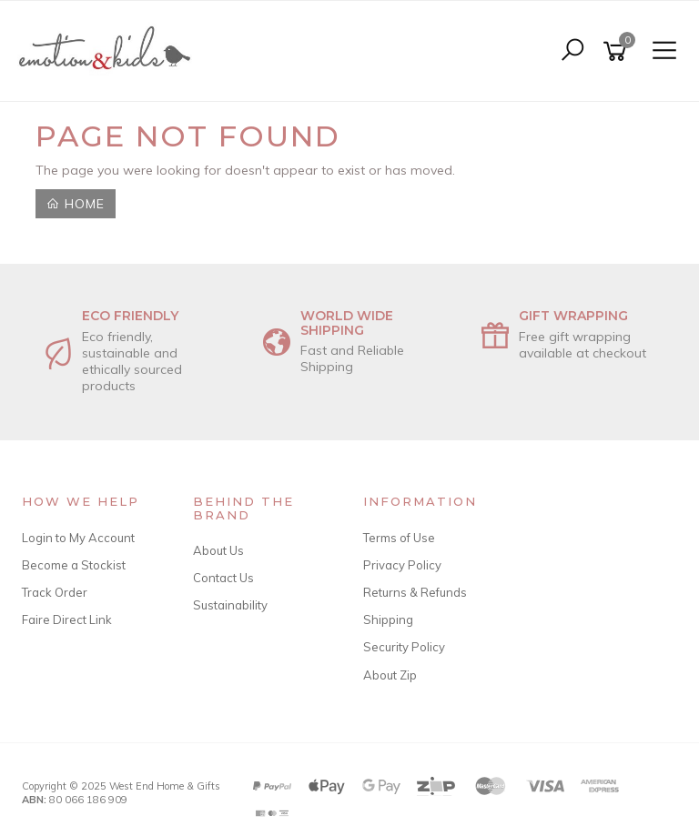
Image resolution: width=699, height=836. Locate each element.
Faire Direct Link (67, 619)
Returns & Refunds (415, 592)
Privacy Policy (402, 565)
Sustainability (230, 605)
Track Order (54, 592)
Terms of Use (399, 537)
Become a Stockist (74, 565)
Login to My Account (78, 537)
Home (75, 204)
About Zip (390, 675)
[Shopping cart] (618, 51)
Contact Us (223, 577)
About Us (218, 550)
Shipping (388, 619)
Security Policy (404, 647)
